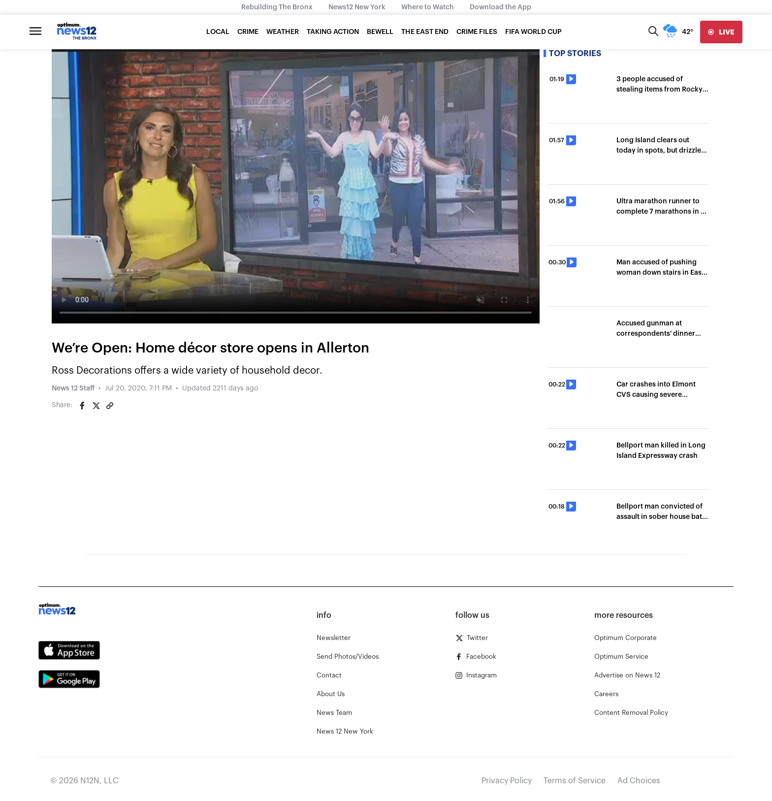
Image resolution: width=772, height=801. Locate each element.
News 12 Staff (73, 388)
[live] (721, 32)
